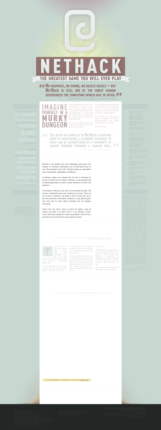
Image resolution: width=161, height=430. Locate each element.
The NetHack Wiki (20, 416)
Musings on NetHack (66, 414)
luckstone (99, 258)
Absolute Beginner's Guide (23, 423)
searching (84, 380)
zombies (80, 127)
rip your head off (109, 113)
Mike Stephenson (134, 127)
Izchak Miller (133, 149)
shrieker (105, 118)
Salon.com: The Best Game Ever (70, 412)
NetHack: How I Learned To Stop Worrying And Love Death (87, 238)
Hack (130, 116)
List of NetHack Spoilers (22, 426)
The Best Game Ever (90, 98)
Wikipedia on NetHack (22, 421)
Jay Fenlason (140, 119)
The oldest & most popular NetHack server (28, 419)
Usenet (131, 119)
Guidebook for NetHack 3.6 (23, 414)
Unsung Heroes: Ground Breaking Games (82, 293)
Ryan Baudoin (126, 408)
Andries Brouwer (134, 122)
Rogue (131, 111)
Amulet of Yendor (75, 119)
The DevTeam (133, 138)
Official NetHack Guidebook (134, 269)
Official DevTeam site (21, 412)
